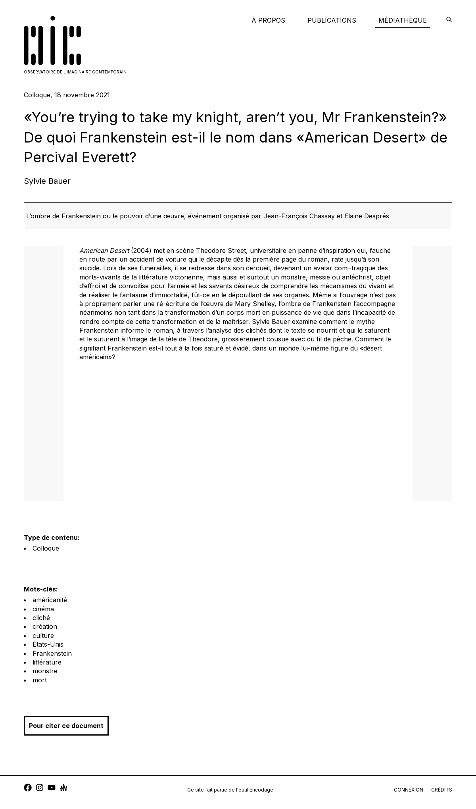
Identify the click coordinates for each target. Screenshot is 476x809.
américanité (50, 600)
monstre (45, 671)
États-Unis (48, 644)
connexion (408, 790)
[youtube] (52, 789)
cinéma (43, 609)
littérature (47, 662)
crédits (441, 790)
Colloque (46, 548)
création (45, 626)
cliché (41, 618)
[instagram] (40, 789)
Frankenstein (52, 653)
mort (40, 680)
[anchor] (63, 789)
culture (43, 635)
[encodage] (449, 20)
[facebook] (28, 789)
